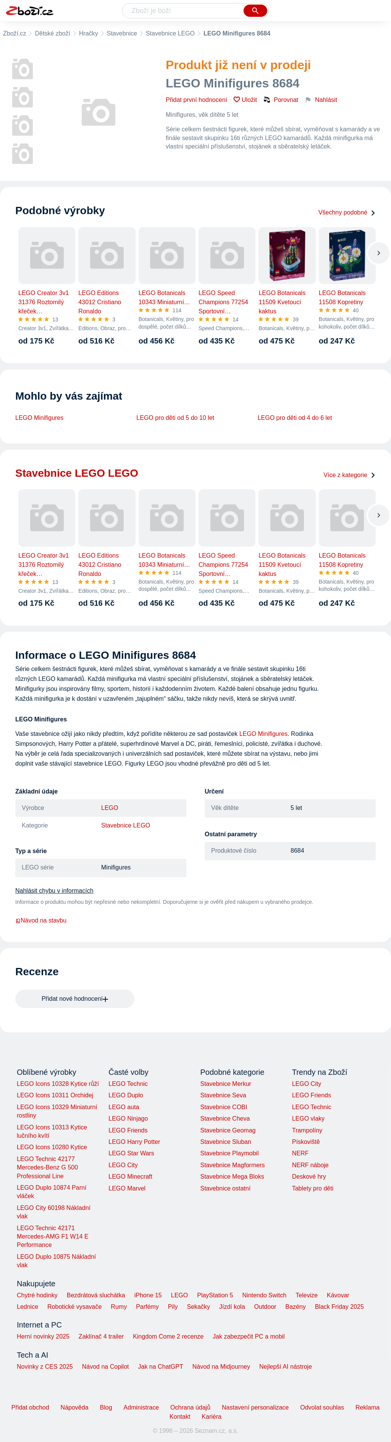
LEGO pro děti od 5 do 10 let (175, 418)
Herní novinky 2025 (43, 1336)
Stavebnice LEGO (170, 33)
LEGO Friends (127, 1130)
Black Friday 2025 (339, 1306)
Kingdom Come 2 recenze (168, 1336)
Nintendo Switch (264, 1295)
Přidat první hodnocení (196, 100)
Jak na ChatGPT (160, 1366)
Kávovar (338, 1295)
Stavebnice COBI (223, 1107)
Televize (307, 1295)
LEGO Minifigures (39, 418)
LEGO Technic (128, 1084)
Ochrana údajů (190, 1407)
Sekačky (198, 1306)
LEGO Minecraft (130, 1176)
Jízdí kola (232, 1306)
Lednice (27, 1306)
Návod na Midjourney (221, 1366)
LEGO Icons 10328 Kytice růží (58, 1084)
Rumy (119, 1306)
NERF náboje (310, 1165)
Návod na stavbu (40, 920)
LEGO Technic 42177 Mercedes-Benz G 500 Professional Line (47, 1167)
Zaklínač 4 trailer (101, 1336)
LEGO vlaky (308, 1118)
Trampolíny (307, 1130)
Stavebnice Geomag (227, 1130)
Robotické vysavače (74, 1306)
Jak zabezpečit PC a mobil (249, 1336)
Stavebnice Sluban (225, 1142)
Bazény (295, 1306)
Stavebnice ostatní (225, 1188)
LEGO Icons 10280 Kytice (52, 1147)
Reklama (367, 1407)
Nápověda (75, 1407)
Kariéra (211, 1416)
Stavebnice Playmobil (229, 1153)
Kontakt (180, 1416)
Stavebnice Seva (223, 1095)
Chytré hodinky (37, 1295)
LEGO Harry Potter (134, 1142)
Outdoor (265, 1306)
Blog (106, 1407)
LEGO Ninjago (128, 1118)
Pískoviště (306, 1142)
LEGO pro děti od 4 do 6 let (295, 418)
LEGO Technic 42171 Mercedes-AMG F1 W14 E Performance (53, 1236)
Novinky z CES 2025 (45, 1366)
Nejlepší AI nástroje (285, 1366)
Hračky (88, 33)
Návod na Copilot (105, 1366)
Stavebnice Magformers (232, 1165)
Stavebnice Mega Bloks (232, 1176)
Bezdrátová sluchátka (96, 1295)
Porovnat (280, 99)
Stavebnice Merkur (225, 1084)
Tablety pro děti (313, 1188)
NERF (300, 1153)
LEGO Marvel (126, 1188)
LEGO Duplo (125, 1095)
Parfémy (147, 1306)
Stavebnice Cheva (225, 1118)
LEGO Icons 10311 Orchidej (55, 1095)
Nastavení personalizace (255, 1407)
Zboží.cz (14, 33)
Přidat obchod (30, 1407)
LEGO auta (123, 1107)
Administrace (141, 1407)
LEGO (109, 808)
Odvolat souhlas (322, 1407)
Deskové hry (309, 1176)
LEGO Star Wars (131, 1153)
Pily (173, 1306)
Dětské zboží (52, 33)
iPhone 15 (148, 1295)
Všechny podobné (347, 212)
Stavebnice (122, 33)
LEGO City (122, 1165)
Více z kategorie (349, 475)
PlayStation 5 (215, 1295)
